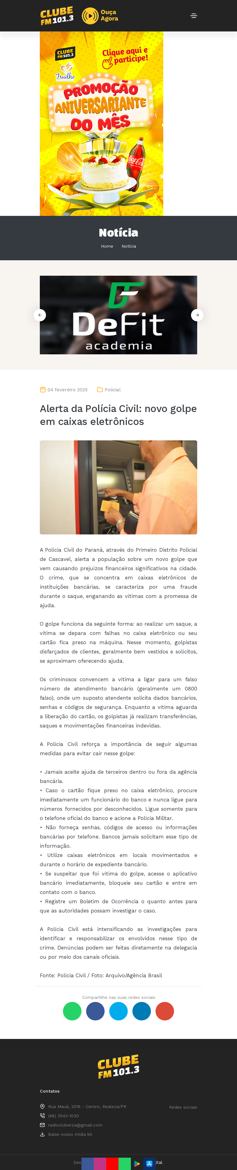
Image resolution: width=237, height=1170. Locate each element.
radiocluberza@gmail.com (75, 1125)
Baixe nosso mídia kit (70, 1134)
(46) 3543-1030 (63, 1115)
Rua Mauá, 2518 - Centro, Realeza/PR (87, 1106)
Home (107, 246)
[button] (197, 315)
